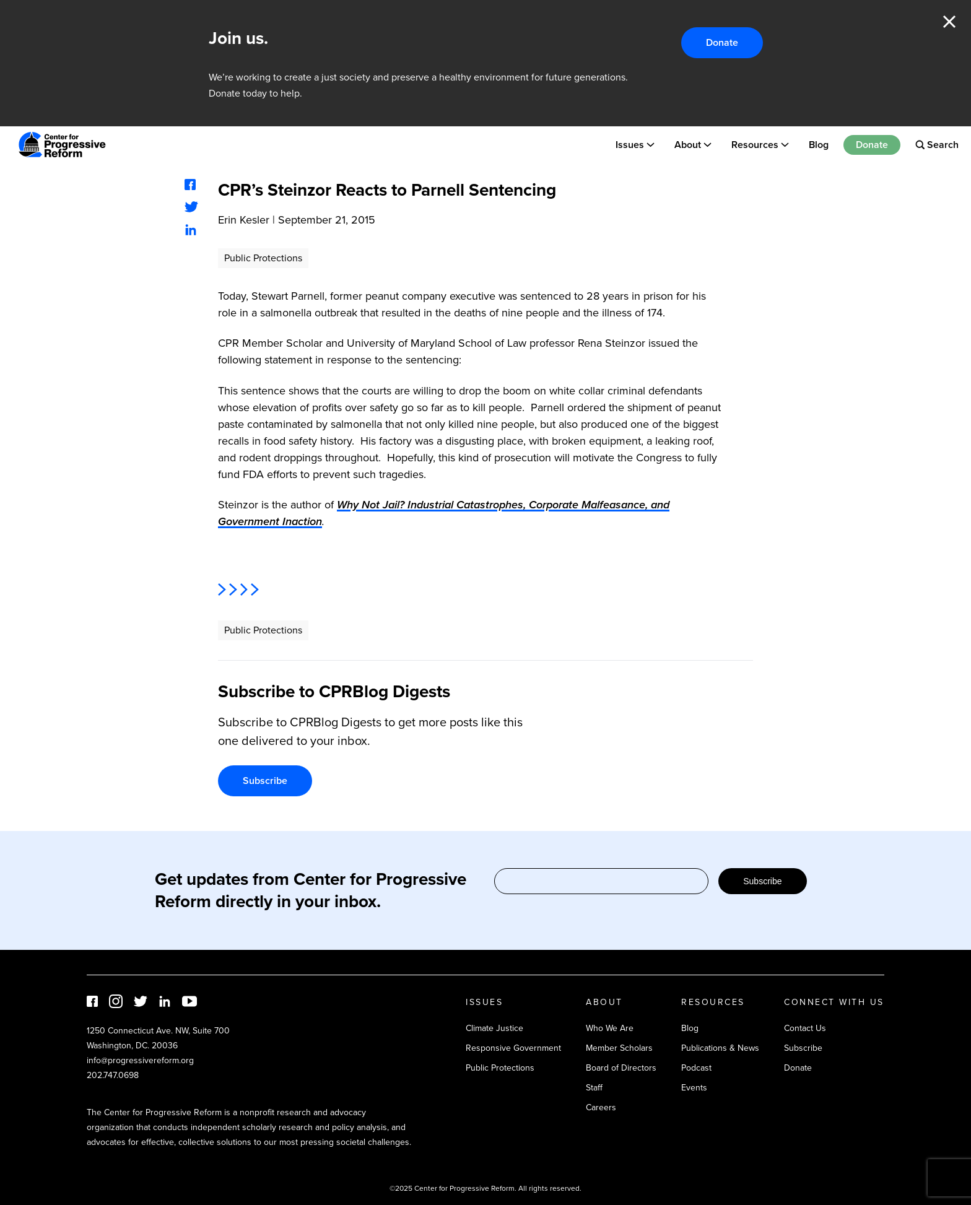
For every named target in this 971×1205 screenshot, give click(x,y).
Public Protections (263, 258)
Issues (630, 144)
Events (694, 1087)
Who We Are (610, 1028)
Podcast (696, 1067)
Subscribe (265, 780)
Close (949, 21)
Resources (754, 144)
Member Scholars (619, 1048)
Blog (819, 144)
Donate (722, 42)
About (687, 144)
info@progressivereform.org (140, 1060)
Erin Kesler (243, 220)
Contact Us (805, 1028)
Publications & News (720, 1048)
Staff (594, 1087)
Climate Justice (494, 1028)
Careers (601, 1107)
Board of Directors (621, 1067)
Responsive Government (513, 1048)
